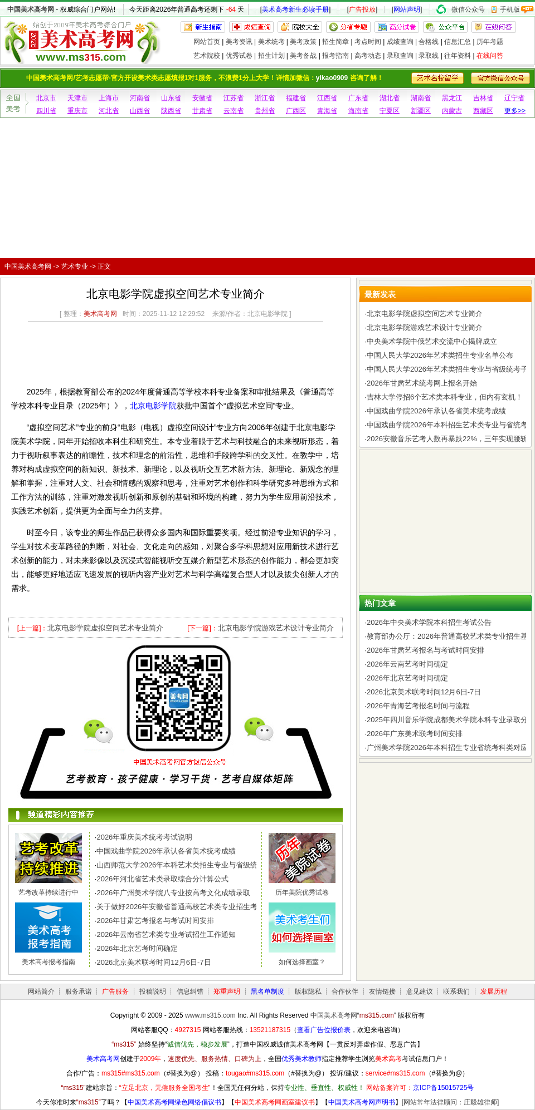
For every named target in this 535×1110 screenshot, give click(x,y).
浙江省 (265, 98)
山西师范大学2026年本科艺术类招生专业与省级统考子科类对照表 (202, 865)
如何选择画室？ (302, 962)
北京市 (46, 98)
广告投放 (362, 9)
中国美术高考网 (30, 9)
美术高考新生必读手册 (295, 9)
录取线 (429, 56)
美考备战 (303, 56)
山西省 (140, 111)
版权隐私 (308, 991)
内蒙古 (452, 111)
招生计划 (271, 56)
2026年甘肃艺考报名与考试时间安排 (155, 920)
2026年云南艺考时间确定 (407, 664)
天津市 (77, 98)
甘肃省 (202, 111)
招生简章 (335, 42)
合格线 (429, 42)
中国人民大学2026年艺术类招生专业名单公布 (440, 355)
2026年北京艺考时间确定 (137, 948)
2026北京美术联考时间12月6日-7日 (153, 962)
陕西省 (171, 111)
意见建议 (419, 991)
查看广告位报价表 (324, 1030)
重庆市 (77, 111)
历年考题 (489, 42)
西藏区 (483, 111)
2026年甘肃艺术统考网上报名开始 (422, 383)
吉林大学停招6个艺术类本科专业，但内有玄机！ (445, 397)
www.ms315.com (210, 1015)
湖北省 (390, 98)
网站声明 (406, 9)
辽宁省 (514, 98)
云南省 (233, 111)
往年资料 (457, 56)
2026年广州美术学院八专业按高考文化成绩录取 (173, 893)
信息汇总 (457, 42)
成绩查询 (400, 42)
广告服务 (115, 991)
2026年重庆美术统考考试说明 (144, 837)
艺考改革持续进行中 (48, 892)
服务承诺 (78, 991)
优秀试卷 (239, 56)
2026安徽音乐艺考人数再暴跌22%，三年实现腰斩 (447, 439)
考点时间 (367, 42)
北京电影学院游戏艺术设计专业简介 (276, 628)
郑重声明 (226, 991)
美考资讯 (239, 42)
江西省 (327, 98)
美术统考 (271, 42)
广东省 (358, 98)
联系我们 (456, 991)
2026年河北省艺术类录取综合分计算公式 (162, 879)
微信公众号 (468, 9)
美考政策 (303, 42)
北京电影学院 (153, 405)
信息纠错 (190, 991)
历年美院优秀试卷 (302, 892)
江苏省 (233, 98)
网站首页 (206, 42)
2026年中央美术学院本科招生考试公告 (429, 622)
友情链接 (382, 991)
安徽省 (202, 98)
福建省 (296, 98)
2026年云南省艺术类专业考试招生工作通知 (166, 934)
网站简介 (41, 991)
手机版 (510, 9)
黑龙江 (452, 98)
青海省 (327, 111)
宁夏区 (390, 111)
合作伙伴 (345, 991)
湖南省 (421, 98)
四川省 (46, 111)
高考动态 (367, 56)
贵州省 (265, 111)
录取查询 (400, 56)
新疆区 (421, 111)
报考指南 (335, 56)
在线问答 (489, 56)
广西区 (296, 111)
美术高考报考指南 (48, 962)
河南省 (140, 98)
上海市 (109, 98)
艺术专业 (74, 266)
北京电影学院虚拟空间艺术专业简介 (105, 628)
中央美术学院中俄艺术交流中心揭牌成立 (432, 341)
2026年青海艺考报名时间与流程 (418, 706)
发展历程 (493, 991)
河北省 (109, 111)
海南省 (358, 111)
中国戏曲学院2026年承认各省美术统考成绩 (166, 851)
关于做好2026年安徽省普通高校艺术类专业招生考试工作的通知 (198, 906)
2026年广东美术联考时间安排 (415, 733)
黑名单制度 (267, 991)
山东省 (171, 98)
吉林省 (483, 98)
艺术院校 (206, 56)
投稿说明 (152, 991)
